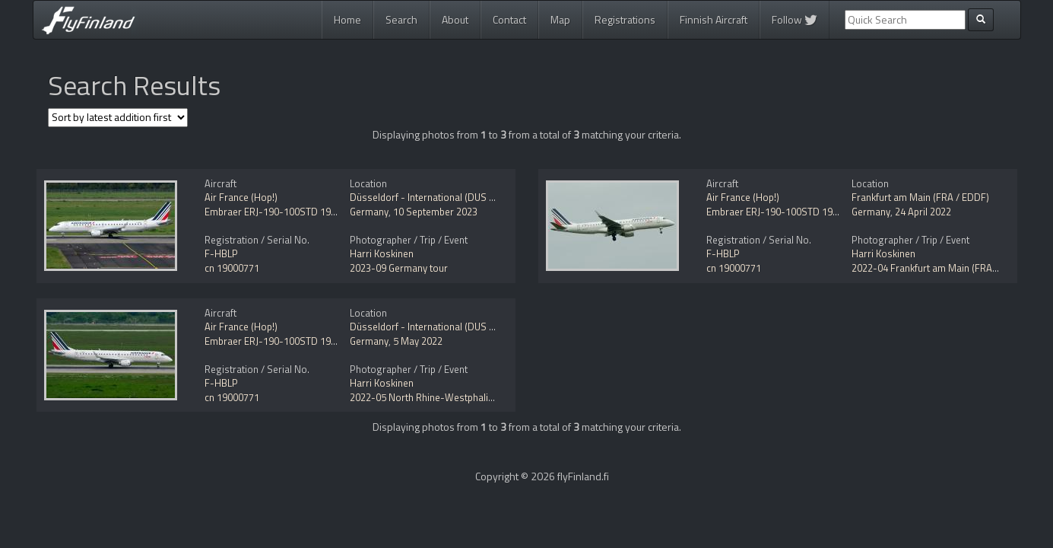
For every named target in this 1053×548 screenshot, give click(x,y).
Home (347, 19)
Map (560, 19)
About (455, 19)
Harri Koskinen (382, 253)
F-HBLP (221, 253)
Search (401, 19)
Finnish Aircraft (713, 19)
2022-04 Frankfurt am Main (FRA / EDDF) (940, 268)
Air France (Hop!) (241, 197)
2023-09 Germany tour (399, 268)
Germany (369, 211)
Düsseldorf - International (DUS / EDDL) (436, 197)
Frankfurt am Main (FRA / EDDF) (920, 197)
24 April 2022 (923, 211)
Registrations (625, 19)
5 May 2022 (417, 341)
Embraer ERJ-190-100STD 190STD (279, 211)
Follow (794, 19)
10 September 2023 (435, 211)
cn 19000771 (232, 268)
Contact (509, 19)
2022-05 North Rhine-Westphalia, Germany (443, 397)
